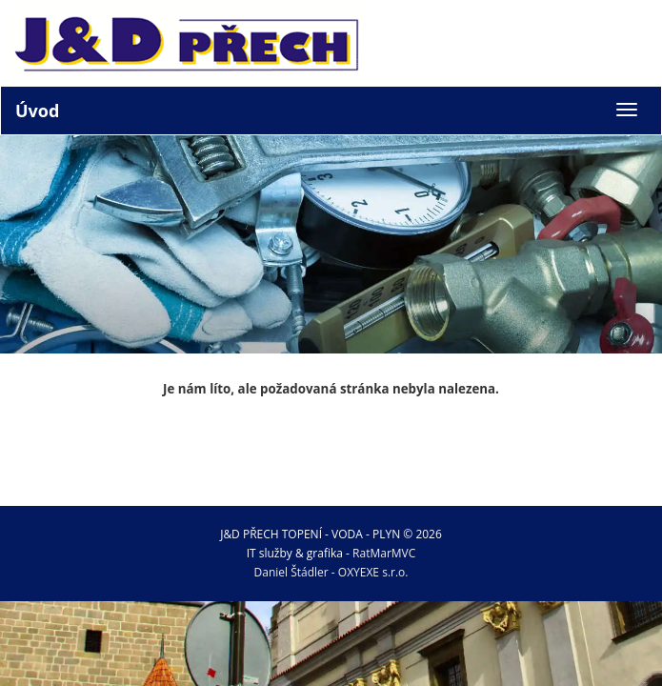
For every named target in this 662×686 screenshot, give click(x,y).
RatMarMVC (383, 553)
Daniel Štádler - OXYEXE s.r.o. (331, 572)
